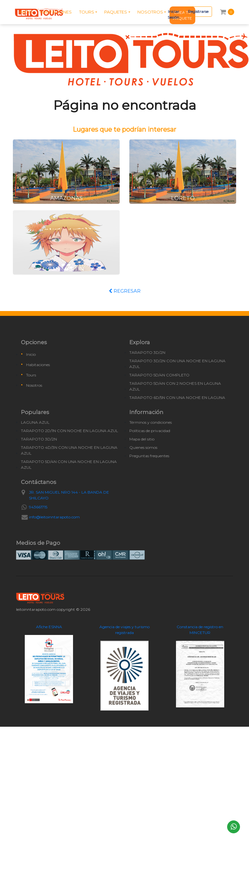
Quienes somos (143, 447)
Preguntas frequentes (149, 455)
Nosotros (34, 385)
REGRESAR (125, 291)
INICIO (25, 11)
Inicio (31, 354)
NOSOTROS (150, 11)
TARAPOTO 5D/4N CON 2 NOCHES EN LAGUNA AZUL (175, 386)
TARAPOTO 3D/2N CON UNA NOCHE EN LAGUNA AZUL (177, 363)
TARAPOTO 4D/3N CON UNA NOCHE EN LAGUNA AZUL (69, 450)
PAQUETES (115, 11)
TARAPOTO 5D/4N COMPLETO (159, 375)
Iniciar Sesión (173, 14)
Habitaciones (38, 364)
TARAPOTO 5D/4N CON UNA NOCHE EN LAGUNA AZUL (69, 464)
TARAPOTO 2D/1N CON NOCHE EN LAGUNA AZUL (69, 430)
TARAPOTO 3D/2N (147, 352)
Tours (31, 375)
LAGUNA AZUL (35, 422)
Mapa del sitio (141, 439)
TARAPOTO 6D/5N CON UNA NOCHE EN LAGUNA (177, 397)
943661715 (38, 507)
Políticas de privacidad (149, 430)
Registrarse (198, 11)
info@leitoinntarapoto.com (54, 517)
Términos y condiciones (150, 422)
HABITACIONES (56, 11)
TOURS (86, 11)
